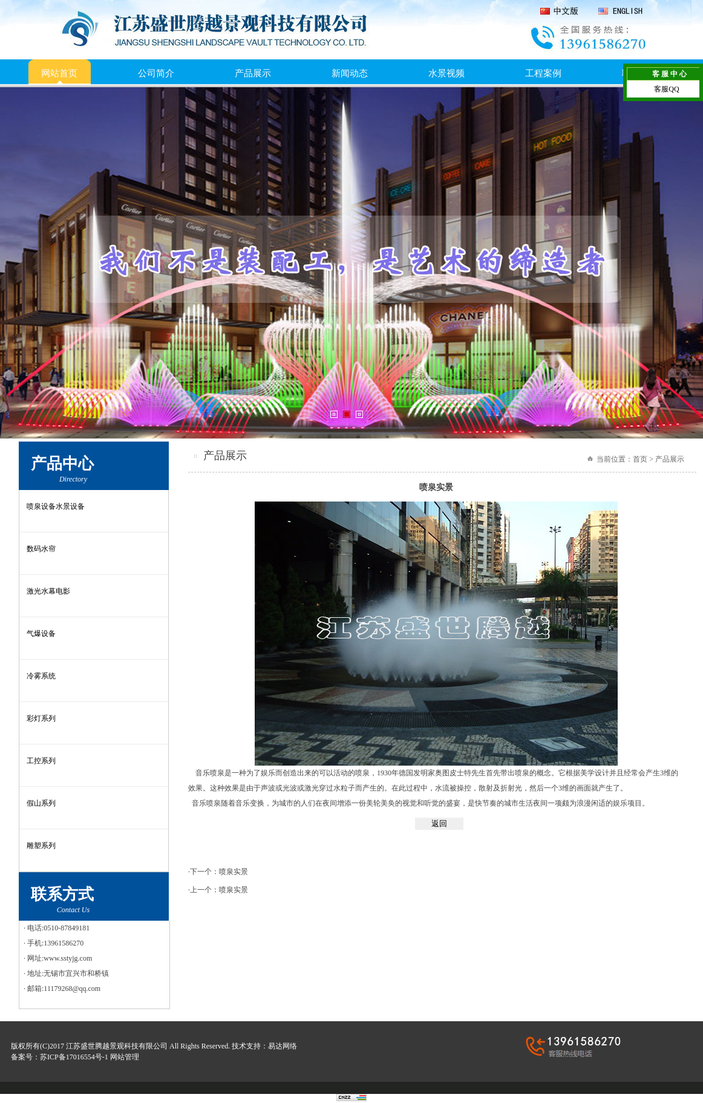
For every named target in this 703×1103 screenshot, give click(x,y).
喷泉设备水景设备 (56, 506)
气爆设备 (41, 633)
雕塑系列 (41, 845)
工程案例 (543, 73)
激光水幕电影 (48, 591)
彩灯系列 (41, 718)
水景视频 (446, 73)
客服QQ (666, 89)
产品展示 (253, 73)
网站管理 (124, 1057)
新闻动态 (350, 73)
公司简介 (156, 73)
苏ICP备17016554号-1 (74, 1057)
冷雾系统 (41, 676)
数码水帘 (41, 549)
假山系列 (41, 803)
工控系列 (41, 761)
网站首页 (59, 73)
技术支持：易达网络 (264, 1046)
